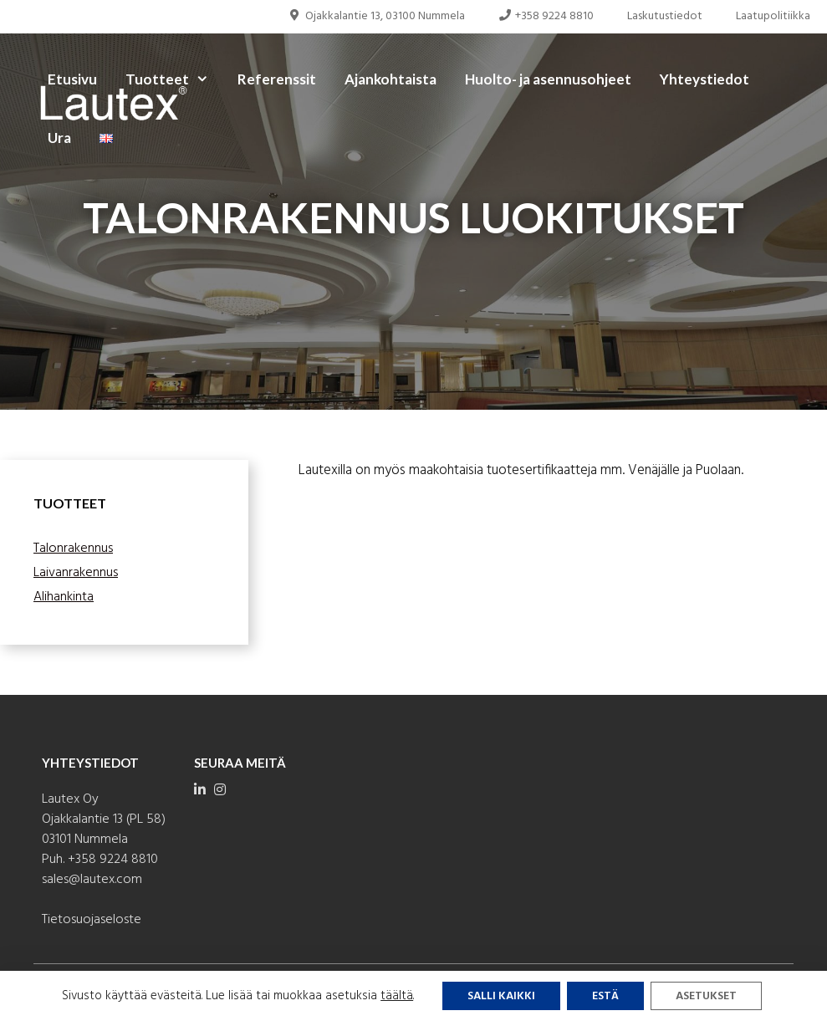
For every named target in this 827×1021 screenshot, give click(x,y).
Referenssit (276, 79)
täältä (396, 995)
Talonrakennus (73, 548)
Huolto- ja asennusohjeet (548, 79)
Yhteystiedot (704, 79)
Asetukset (706, 996)
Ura (59, 137)
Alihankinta (63, 597)
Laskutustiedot (664, 16)
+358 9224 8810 (546, 16)
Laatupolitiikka (773, 16)
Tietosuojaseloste (91, 920)
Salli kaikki (501, 996)
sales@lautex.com (92, 880)
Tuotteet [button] (174, 79)
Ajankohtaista (390, 79)
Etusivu (72, 79)
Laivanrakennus (75, 573)
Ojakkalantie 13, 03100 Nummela (376, 16)
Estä (605, 996)
